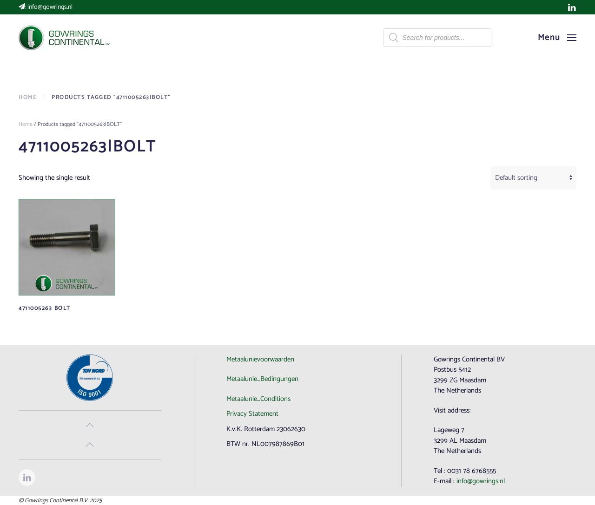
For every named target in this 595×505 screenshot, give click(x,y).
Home (26, 124)
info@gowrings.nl (50, 7)
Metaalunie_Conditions (258, 399)
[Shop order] (533, 178)
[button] (557, 37)
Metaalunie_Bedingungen (262, 379)
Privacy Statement (252, 414)
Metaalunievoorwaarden (260, 359)
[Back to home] (65, 37)
